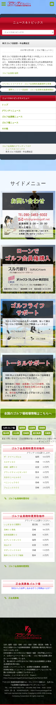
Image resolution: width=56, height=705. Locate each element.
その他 (5, 128)
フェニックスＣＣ (11, 487)
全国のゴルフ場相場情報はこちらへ (28, 413)
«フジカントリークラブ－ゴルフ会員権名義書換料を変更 (26, 84)
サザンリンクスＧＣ (12, 550)
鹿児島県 (37, 433)
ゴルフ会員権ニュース (12, 116)
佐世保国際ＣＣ (10, 535)
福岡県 (22, 428)
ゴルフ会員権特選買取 (16, 566)
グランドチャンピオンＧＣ (15, 472)
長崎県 (42, 428)
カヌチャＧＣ (9, 462)
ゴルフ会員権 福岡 (10, 73)
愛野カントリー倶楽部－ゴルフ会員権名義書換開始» (31, 89)
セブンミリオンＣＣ (12, 540)
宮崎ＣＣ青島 (9, 529)
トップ (5, 104)
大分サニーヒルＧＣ (12, 477)
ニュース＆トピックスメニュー (15, 98)
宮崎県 (26, 433)
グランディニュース (11, 110)
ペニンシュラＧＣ (11, 482)
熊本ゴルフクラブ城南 (13, 555)
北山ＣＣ (8, 545)
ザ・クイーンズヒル (12, 457)
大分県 (16, 433)
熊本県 (6, 433)
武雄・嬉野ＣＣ (10, 467)
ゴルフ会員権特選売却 (16, 498)
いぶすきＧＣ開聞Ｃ (12, 524)
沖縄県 (48, 433)
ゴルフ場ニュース (10, 122)
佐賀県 (32, 428)
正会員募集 (11, 598)
